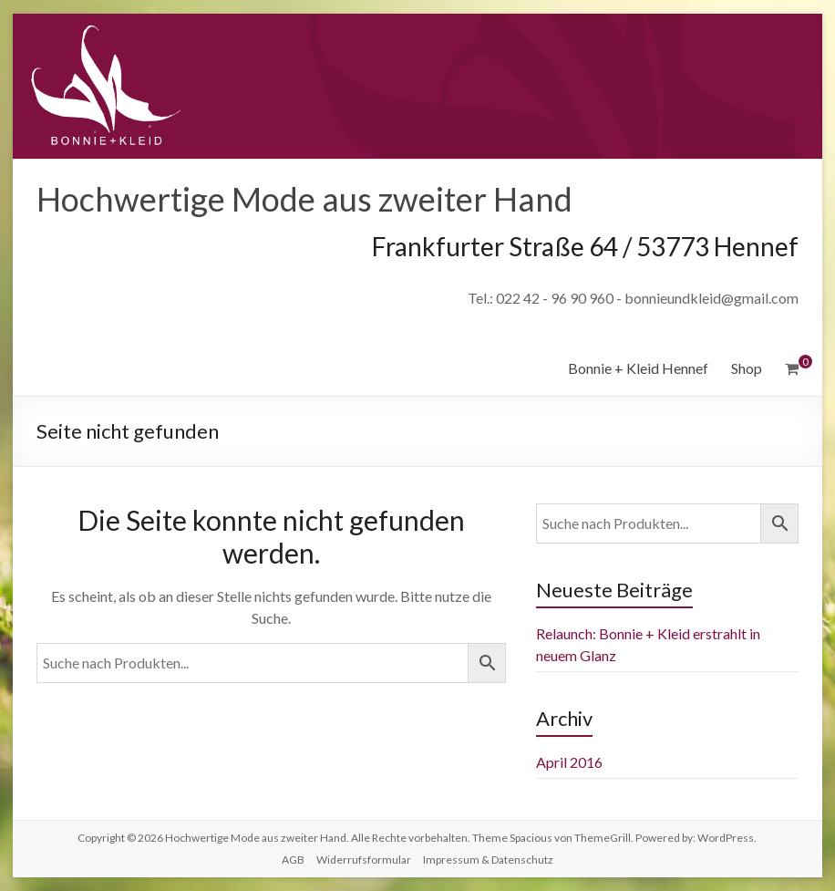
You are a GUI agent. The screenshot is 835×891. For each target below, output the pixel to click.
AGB (293, 859)
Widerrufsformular (363, 859)
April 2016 (569, 762)
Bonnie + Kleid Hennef (638, 368)
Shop (746, 368)
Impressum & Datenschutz (488, 859)
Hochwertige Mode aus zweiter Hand (304, 199)
